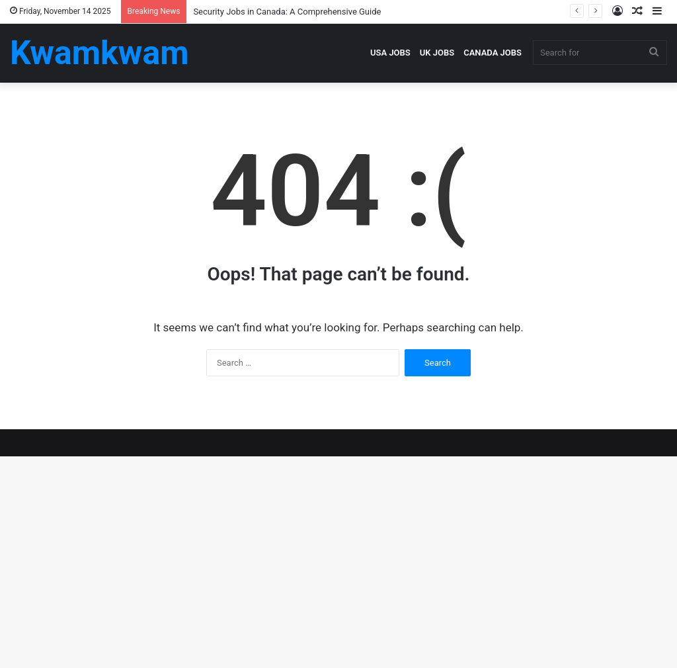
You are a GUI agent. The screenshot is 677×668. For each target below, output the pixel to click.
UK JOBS (437, 53)
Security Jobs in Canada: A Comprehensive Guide (287, 12)
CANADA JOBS (492, 53)
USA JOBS (390, 53)
